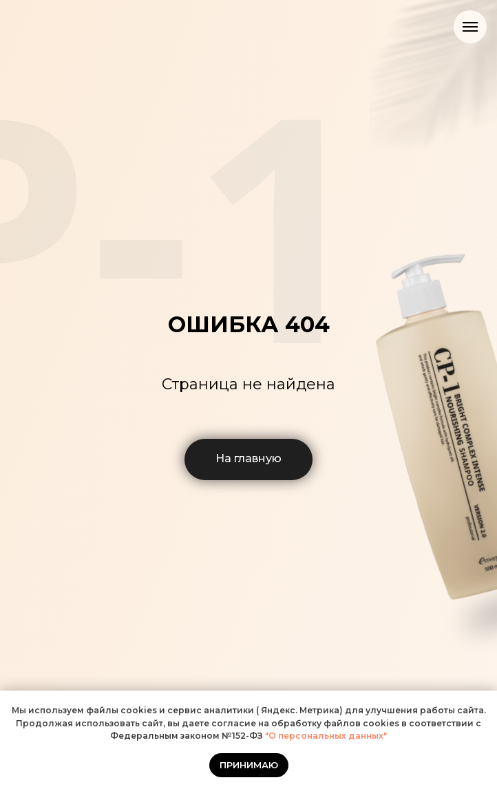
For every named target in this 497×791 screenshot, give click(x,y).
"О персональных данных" (325, 735)
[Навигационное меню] (470, 27)
